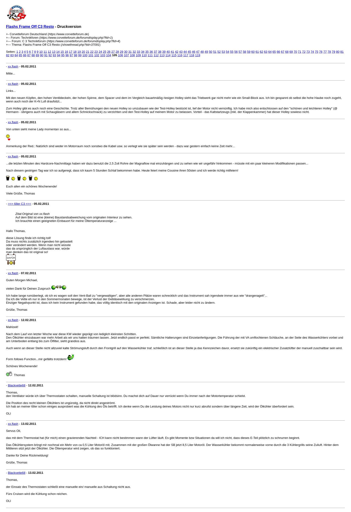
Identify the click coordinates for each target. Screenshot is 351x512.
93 (54, 55)
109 (138, 55)
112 (156, 55)
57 (240, 51)
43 (181, 51)
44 (185, 51)
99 (79, 55)
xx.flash (13, 66)
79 (333, 51)
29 (121, 51)
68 (286, 51)
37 (155, 51)
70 (295, 51)
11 (45, 51)
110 (144, 55)
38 (159, 51)
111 (150, 55)
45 (189, 51)
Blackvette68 (16, 385)
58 (244, 51)
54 (227, 51)
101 (90, 55)
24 (100, 51)
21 (87, 51)
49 (206, 51)
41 (172, 51)
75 (316, 51)
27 (113, 51)
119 (197, 55)
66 (278, 51)
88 (33, 55)
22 (91, 51)
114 (168, 55)
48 (202, 51)
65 (274, 51)
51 (214, 51)
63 (265, 51)
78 (329, 51)
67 (282, 51)
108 (132, 55)
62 (261, 51)
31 (130, 51)
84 (16, 55)
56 (236, 51)
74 (312, 51)
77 (325, 51)
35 (147, 51)
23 (96, 51)
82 (7, 55)
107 (126, 55)
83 (12, 55)
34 (142, 51)
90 (41, 55)
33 (138, 51)
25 (104, 51)
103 (102, 55)
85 (20, 55)
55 (231, 51)
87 (28, 55)
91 (46, 55)
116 (180, 55)
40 (168, 51)
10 (41, 51)
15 (62, 51)
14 (58, 51)
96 (67, 55)
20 (83, 51)
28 (117, 51)
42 (176, 51)
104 (108, 55)
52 (219, 51)
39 (163, 51)
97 (71, 55)
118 (191, 55)
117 (185, 55)
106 (120, 55)
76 (320, 51)
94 (58, 55)
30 (125, 51)
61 (257, 51)
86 (24, 55)
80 (337, 51)
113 (162, 55)
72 (303, 51)
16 (66, 51)
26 (108, 51)
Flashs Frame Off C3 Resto (30, 27)
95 (62, 55)
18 (74, 51)
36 (151, 51)
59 (248, 51)
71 (299, 51)
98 (75, 55)
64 (270, 51)
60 (252, 51)
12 (49, 51)
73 (308, 51)
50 (210, 51)
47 (197, 51)
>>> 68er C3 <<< (19, 204)
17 (70, 51)
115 (173, 55)
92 (50, 55)
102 (96, 55)
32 (134, 51)
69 (291, 51)
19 (79, 51)
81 (342, 51)
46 (193, 51)
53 (223, 51)
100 (85, 55)
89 (37, 55)
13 (53, 51)
